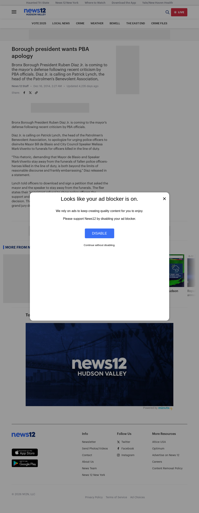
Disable (99, 233)
